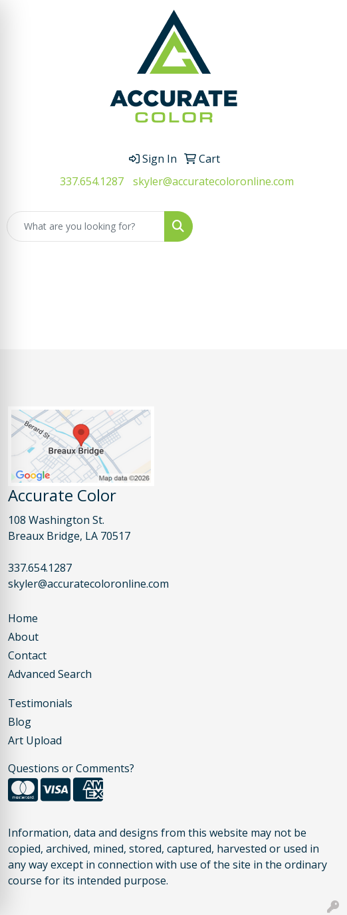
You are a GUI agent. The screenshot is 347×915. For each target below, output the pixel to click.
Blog (19, 721)
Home (23, 618)
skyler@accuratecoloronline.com (213, 181)
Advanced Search (50, 674)
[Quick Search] (86, 226)
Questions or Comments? (71, 768)
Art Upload (35, 740)
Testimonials (40, 703)
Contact (27, 655)
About (23, 636)
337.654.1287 (92, 181)
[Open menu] (320, 226)
